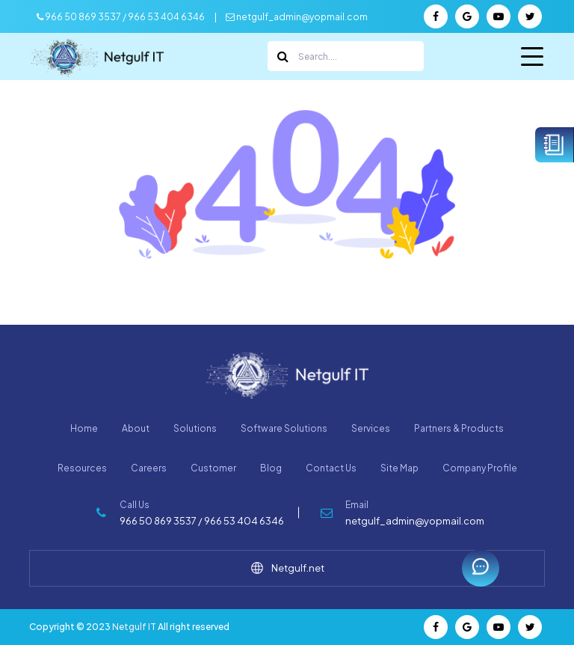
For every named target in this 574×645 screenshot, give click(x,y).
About (135, 428)
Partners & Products (459, 428)
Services (370, 428)
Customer (213, 468)
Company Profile (479, 468)
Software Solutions (284, 428)
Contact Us (331, 468)
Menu (532, 59)
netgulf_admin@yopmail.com (297, 16)
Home (84, 428)
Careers (149, 468)
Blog (271, 468)
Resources (82, 468)
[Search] (346, 56)
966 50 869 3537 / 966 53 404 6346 (121, 16)
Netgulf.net (287, 568)
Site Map (399, 468)
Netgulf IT (134, 626)
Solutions (195, 428)
